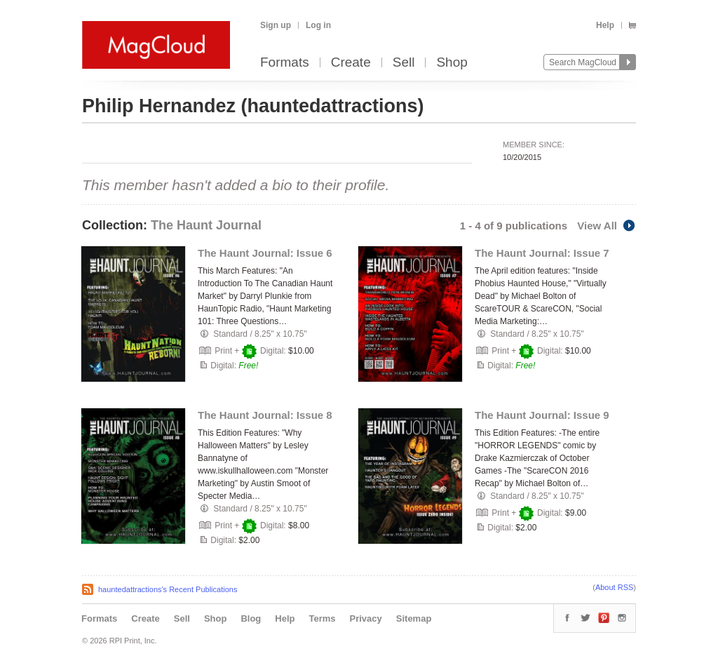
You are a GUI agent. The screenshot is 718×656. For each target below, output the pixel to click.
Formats (284, 62)
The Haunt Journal (206, 225)
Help (605, 25)
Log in (318, 25)
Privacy (366, 618)
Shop (451, 62)
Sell (404, 62)
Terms (322, 618)
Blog (251, 618)
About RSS (614, 587)
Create (351, 62)
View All (606, 226)
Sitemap (414, 618)
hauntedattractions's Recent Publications (167, 589)
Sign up (275, 25)
